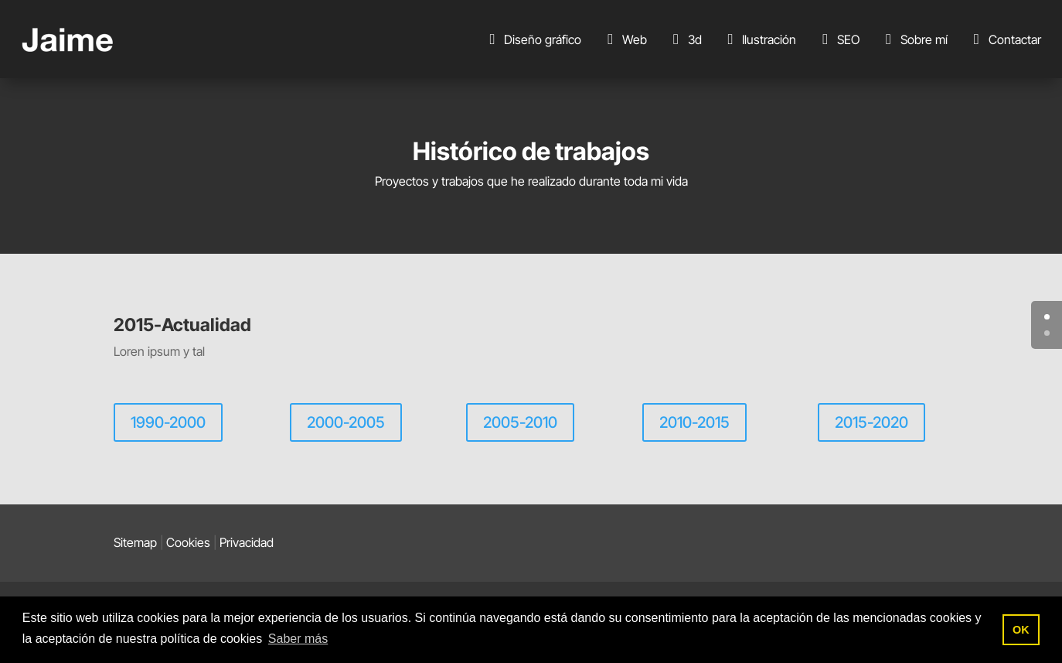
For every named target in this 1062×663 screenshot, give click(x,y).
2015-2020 (871, 422)
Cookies (188, 542)
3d (684, 39)
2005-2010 (520, 422)
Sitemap (135, 542)
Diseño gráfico (533, 39)
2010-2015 (694, 422)
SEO (837, 39)
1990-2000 (168, 422)
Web (624, 39)
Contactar (1004, 39)
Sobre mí (914, 39)
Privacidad (247, 542)
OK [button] (1021, 630)
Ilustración (759, 39)
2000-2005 (346, 422)
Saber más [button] (298, 638)
